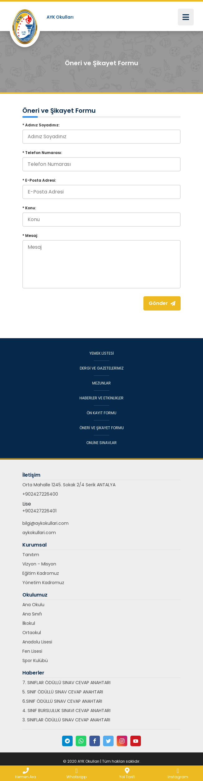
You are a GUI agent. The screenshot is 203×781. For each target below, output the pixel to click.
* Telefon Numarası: (42, 152)
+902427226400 (40, 494)
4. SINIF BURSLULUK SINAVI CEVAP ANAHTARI (66, 710)
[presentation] (69, 308)
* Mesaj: (30, 235)
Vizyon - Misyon (39, 564)
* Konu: (29, 208)
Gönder (162, 303)
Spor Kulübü (35, 660)
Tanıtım (30, 555)
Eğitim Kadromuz (40, 573)
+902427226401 (39, 511)
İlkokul (28, 623)
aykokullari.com (39, 532)
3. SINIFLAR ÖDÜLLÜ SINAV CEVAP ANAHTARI (66, 720)
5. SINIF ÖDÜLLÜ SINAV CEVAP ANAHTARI (62, 692)
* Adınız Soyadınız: (41, 125)
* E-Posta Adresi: (39, 180)
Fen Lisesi (32, 651)
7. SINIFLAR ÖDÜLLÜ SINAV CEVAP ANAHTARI (66, 682)
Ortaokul (31, 632)
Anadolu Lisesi (37, 642)
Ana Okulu (33, 605)
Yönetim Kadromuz (43, 582)
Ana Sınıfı (32, 614)
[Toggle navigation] (186, 17)
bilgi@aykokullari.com (45, 523)
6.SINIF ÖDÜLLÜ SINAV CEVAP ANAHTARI (62, 701)
